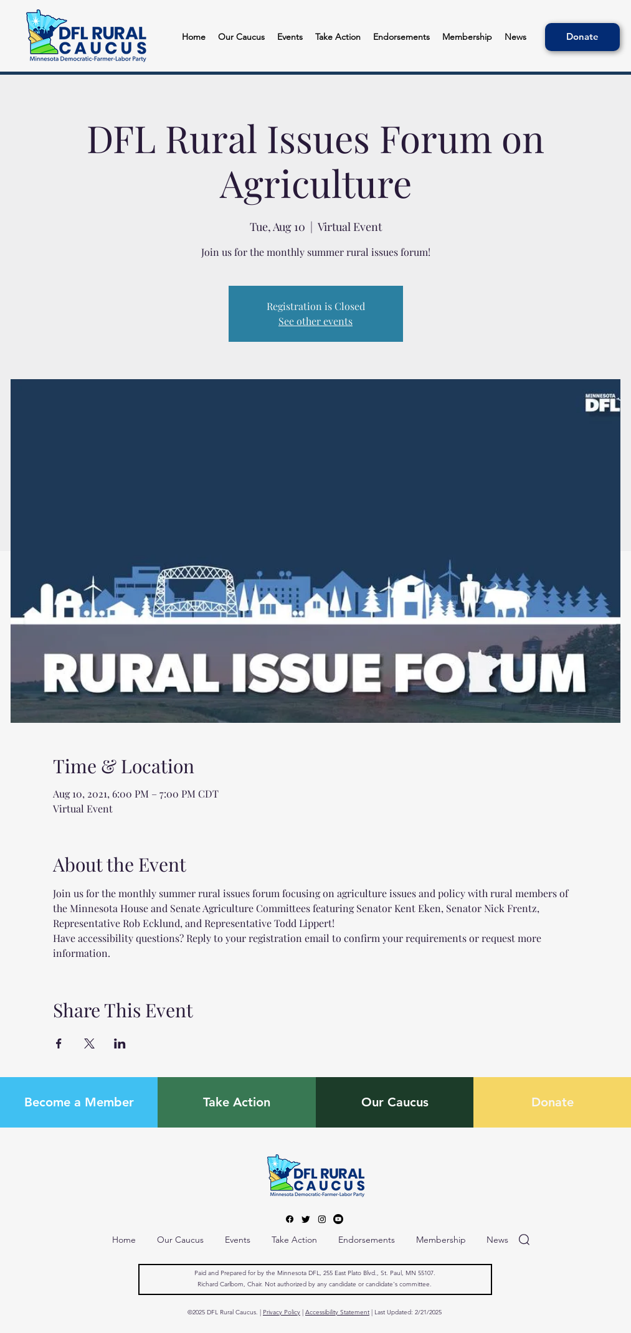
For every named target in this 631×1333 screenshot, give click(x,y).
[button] (401, 37)
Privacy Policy (281, 1312)
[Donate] (582, 37)
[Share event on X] (89, 1043)
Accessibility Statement (337, 1312)
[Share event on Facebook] (59, 1043)
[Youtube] (338, 1219)
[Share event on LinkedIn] (120, 1043)
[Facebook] (290, 1219)
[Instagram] (322, 1219)
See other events (315, 320)
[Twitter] (306, 1219)
